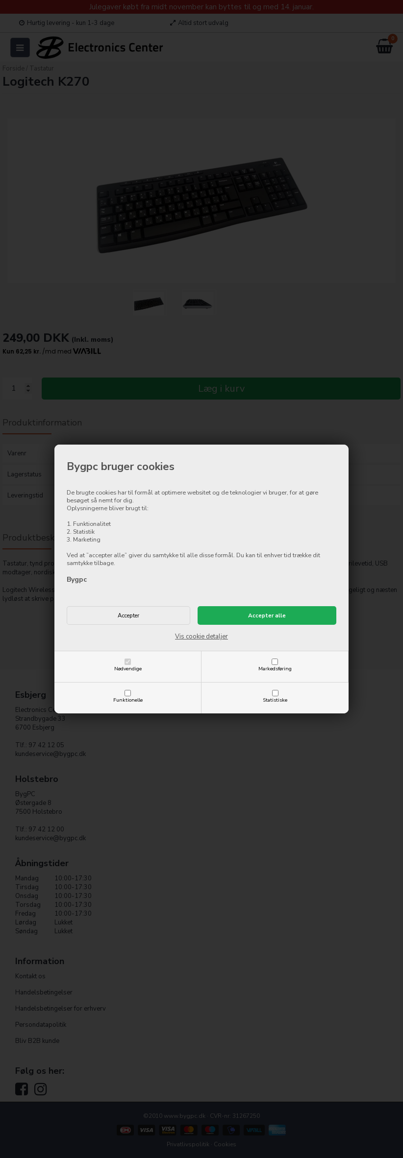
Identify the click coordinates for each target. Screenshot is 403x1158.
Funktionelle (128, 700)
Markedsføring (275, 668)
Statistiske (275, 700)
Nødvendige (128, 668)
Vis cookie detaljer (201, 636)
